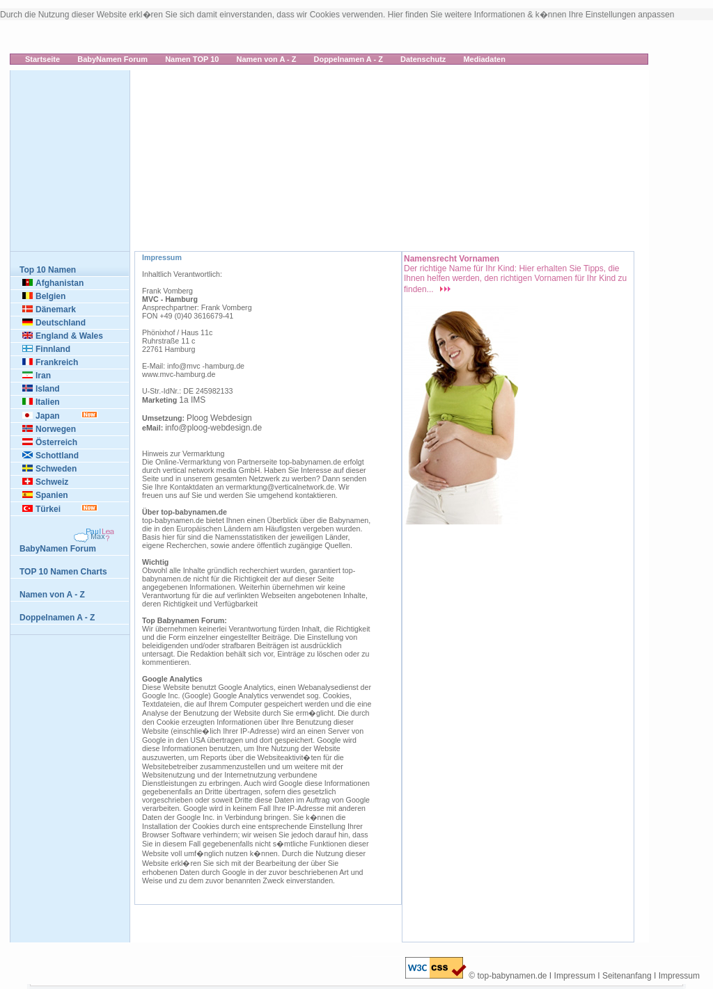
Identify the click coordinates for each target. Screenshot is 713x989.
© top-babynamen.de (508, 976)
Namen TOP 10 (193, 59)
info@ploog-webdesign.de (213, 428)
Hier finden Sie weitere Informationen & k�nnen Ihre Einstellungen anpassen (531, 14)
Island (41, 389)
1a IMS (192, 400)
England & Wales (62, 336)
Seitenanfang (627, 976)
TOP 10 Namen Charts (63, 572)
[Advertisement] (329, 163)
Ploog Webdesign (219, 418)
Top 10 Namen (47, 270)
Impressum (574, 976)
